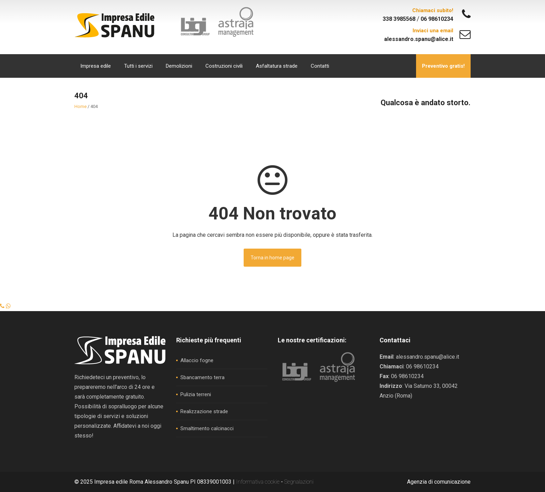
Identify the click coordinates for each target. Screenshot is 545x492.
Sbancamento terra (202, 377)
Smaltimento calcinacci (207, 428)
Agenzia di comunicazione (439, 481)
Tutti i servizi (138, 66)
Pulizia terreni (195, 394)
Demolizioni (179, 66)
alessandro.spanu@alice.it (418, 39)
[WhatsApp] (8, 306)
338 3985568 (400, 19)
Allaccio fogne (196, 360)
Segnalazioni (299, 481)
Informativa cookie (258, 481)
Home (80, 106)
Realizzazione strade (204, 411)
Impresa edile (95, 66)
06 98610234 (437, 19)
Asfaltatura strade (277, 66)
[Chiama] (3, 306)
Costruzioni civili (224, 66)
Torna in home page (272, 257)
